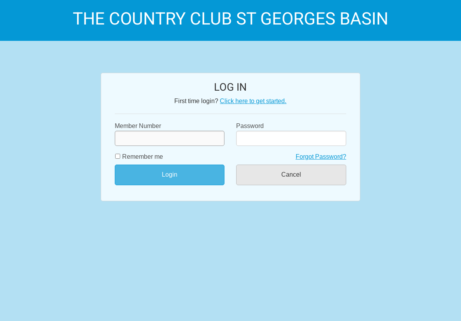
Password (250, 126)
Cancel (291, 174)
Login (169, 174)
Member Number (169, 134)
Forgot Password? (321, 156)
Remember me (142, 156)
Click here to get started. (253, 101)
